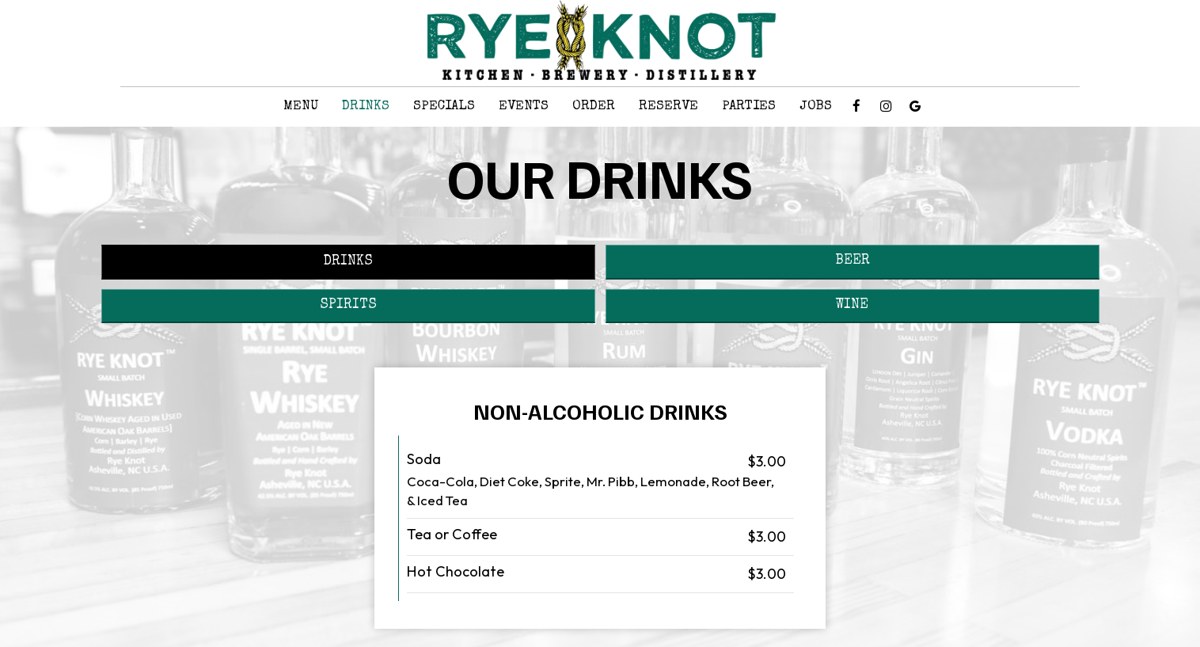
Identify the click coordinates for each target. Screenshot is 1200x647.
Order (593, 106)
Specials (444, 106)
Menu (300, 106)
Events (524, 106)
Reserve (668, 106)
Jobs (815, 106)
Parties (749, 106)
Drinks (365, 106)
